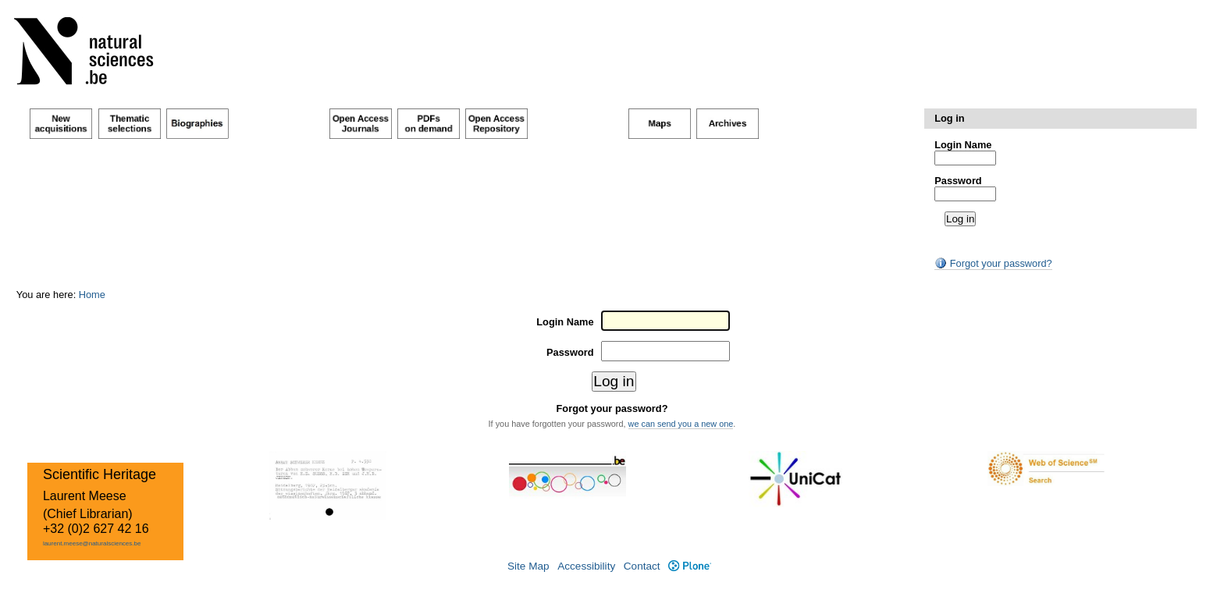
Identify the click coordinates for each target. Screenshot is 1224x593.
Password (957, 180)
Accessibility (586, 566)
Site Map (528, 566)
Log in (949, 118)
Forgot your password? (992, 263)
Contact (642, 566)
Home (92, 294)
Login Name (962, 145)
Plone (689, 566)
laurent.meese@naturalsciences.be (92, 543)
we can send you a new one (681, 423)
